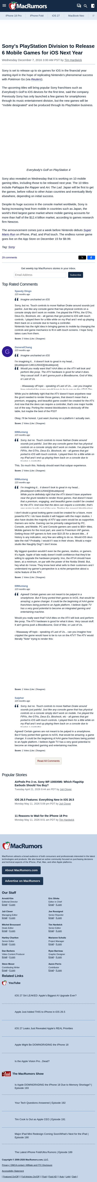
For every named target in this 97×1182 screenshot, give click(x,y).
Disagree (40, 338)
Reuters (36, 79)
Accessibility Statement (13, 1171)
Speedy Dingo (23, 291)
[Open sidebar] (92, 6)
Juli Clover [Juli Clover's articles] (7, 911)
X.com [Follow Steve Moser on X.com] (12, 970)
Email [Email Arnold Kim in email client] (4, 904)
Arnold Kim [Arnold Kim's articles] (7, 898)
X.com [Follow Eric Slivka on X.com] (59, 904)
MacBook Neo (76, 15)
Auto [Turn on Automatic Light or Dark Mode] (62, 1176)
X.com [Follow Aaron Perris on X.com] (59, 970)
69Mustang (21, 432)
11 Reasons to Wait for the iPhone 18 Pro (41, 815)
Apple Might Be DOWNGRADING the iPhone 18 (41, 1044)
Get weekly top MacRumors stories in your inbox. (48, 268)
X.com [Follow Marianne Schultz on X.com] (59, 944)
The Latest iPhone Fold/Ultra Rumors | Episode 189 (43, 1152)
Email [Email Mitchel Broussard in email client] (4, 931)
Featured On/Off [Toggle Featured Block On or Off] (10, 1176)
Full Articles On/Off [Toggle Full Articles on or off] (30, 1176)
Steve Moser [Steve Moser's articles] (8, 964)
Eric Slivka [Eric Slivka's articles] (54, 898)
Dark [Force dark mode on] (74, 1176)
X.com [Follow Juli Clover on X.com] (12, 918)
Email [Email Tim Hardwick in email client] (51, 931)
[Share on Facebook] (91, 257)
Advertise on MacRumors (22, 880)
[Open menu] (4, 6)
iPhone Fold (36, 15)
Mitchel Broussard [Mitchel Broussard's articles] (11, 924)
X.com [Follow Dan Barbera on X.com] (12, 957)
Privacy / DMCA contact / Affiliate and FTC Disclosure (27, 1165)
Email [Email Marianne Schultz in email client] (51, 944)
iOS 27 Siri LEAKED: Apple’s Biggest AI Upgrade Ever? (45, 995)
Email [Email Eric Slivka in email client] (51, 904)
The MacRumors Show (28, 1073)
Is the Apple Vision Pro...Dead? (32, 1061)
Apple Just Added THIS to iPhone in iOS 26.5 (40, 1011)
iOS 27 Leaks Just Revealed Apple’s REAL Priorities (44, 1028)
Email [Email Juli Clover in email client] (4, 918)
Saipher (19, 697)
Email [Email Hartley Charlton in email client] (4, 944)
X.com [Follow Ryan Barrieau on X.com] (59, 957)
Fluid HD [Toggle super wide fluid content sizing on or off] (52, 1176)
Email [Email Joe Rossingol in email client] (51, 918)
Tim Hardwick (73, 60)
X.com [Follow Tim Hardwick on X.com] (59, 931)
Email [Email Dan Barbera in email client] (4, 957)
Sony (11, 247)
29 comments (9, 257)
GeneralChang (23, 347)
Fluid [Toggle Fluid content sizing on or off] (44, 1176)
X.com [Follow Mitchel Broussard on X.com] (12, 931)
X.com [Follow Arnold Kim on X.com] (12, 904)
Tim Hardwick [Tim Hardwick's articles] (55, 924)
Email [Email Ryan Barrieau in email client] (51, 957)
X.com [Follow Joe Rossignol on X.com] (59, 918)
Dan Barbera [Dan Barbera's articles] (8, 951)
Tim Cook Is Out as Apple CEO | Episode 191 (40, 1119)
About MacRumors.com (21, 870)
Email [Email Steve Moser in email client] (4, 970)
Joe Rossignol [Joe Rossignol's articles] (56, 911)
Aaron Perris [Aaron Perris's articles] (55, 964)
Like (32, 338)
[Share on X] (82, 257)
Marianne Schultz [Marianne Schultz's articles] (57, 938)
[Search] (86, 6)
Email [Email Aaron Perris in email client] (51, 970)
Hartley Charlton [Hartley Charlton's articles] (10, 938)
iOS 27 (56, 15)
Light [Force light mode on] (68, 1176)
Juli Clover (66, 789)
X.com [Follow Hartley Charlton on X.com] (12, 944)
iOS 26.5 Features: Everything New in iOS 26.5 (44, 799)
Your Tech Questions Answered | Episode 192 (40, 1102)
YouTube (15, 983)
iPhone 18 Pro (13, 15)
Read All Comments (48, 760)
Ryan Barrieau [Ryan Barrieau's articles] (56, 951)
